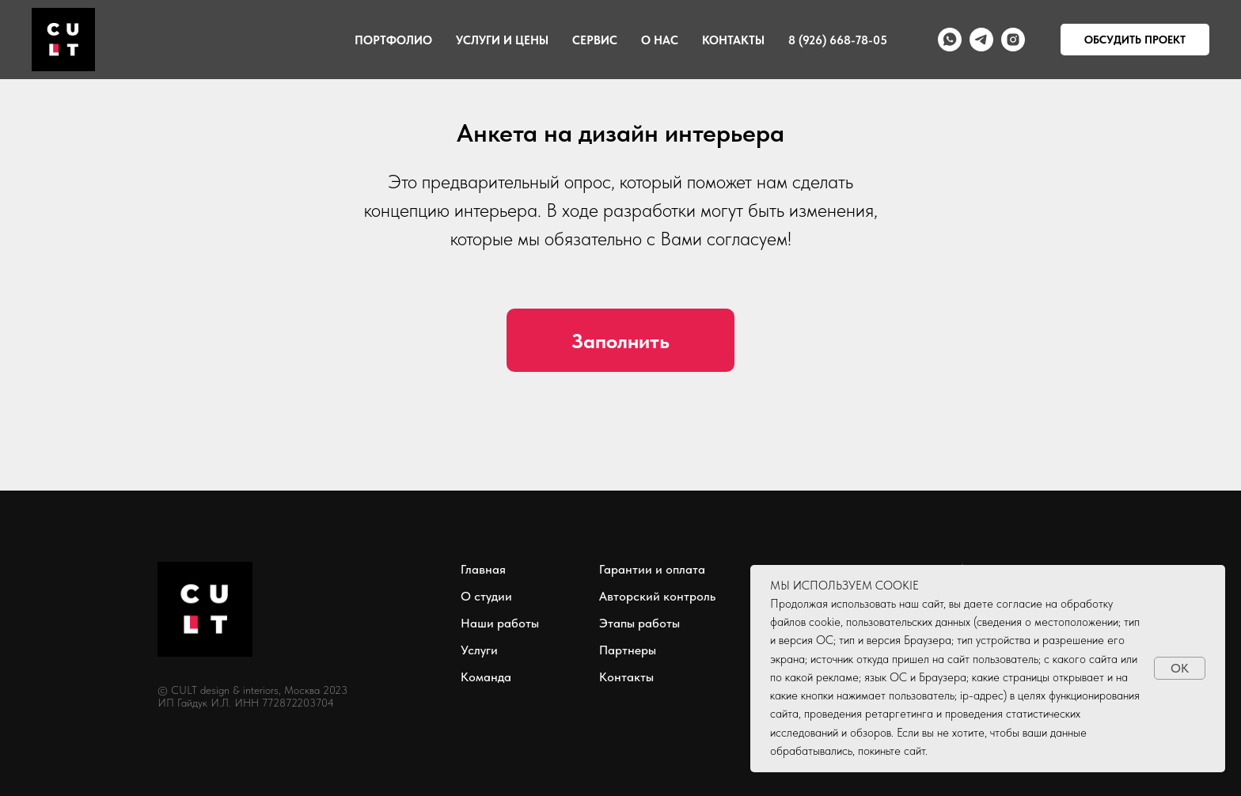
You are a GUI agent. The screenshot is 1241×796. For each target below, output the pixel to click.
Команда (486, 676)
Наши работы (500, 623)
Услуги (479, 650)
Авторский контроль (657, 596)
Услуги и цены (502, 40)
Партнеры (627, 650)
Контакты (733, 40)
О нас (659, 40)
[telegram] (981, 39)
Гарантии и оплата (652, 569)
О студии (486, 596)
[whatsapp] (950, 39)
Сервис (594, 40)
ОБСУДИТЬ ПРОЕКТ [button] (1135, 39)
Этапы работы (639, 623)
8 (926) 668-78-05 (837, 40)
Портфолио (393, 40)
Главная (483, 569)
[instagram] (1013, 39)
